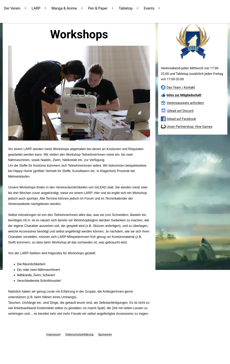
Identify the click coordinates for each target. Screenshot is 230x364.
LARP (50, 8)
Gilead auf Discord (180, 111)
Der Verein (26, 8)
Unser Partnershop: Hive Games (189, 126)
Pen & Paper (112, 8)
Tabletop (140, 8)
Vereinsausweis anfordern (185, 103)
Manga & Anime (78, 8)
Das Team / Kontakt (181, 87)
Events (163, 8)
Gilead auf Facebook (181, 119)
